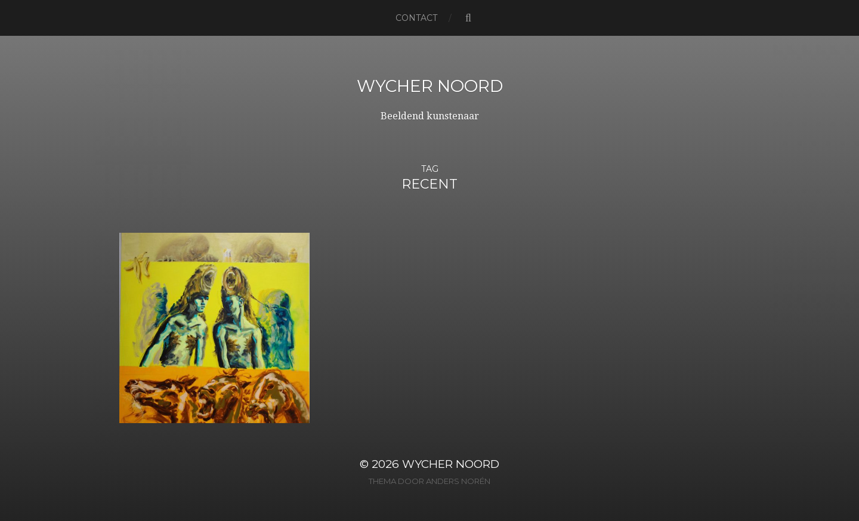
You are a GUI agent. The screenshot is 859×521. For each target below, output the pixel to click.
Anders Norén (458, 481)
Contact (416, 18)
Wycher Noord (430, 86)
